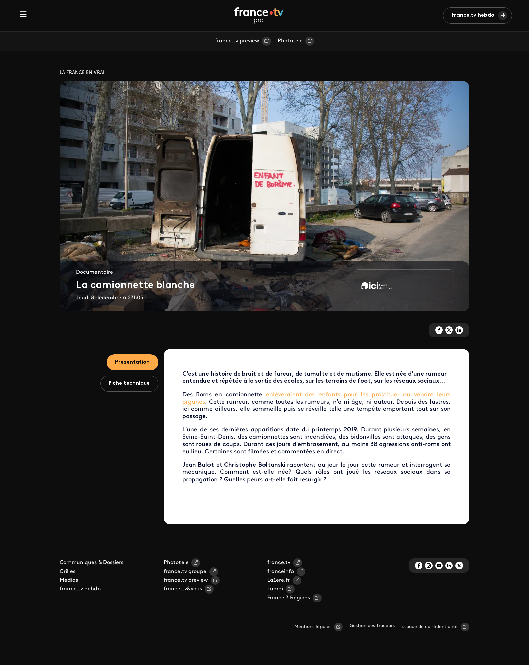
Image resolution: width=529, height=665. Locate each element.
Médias (69, 580)
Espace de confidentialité (429, 626)
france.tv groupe (185, 571)
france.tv (278, 563)
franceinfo (280, 571)
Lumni (275, 589)
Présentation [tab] (132, 362)
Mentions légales (312, 626)
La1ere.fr (278, 580)
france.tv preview (237, 41)
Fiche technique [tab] (129, 383)
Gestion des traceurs (372, 625)
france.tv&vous (183, 589)
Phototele (290, 41)
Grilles (67, 571)
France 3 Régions (288, 598)
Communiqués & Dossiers (91, 563)
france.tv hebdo (472, 15)
